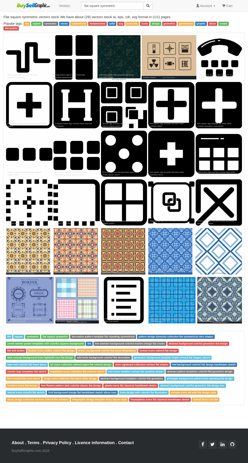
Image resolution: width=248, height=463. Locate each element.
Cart (227, 5)
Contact (126, 442)
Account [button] (205, 6)
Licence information (95, 442)
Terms (33, 442)
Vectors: (65, 6)
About (18, 442)
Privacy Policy (57, 442)
